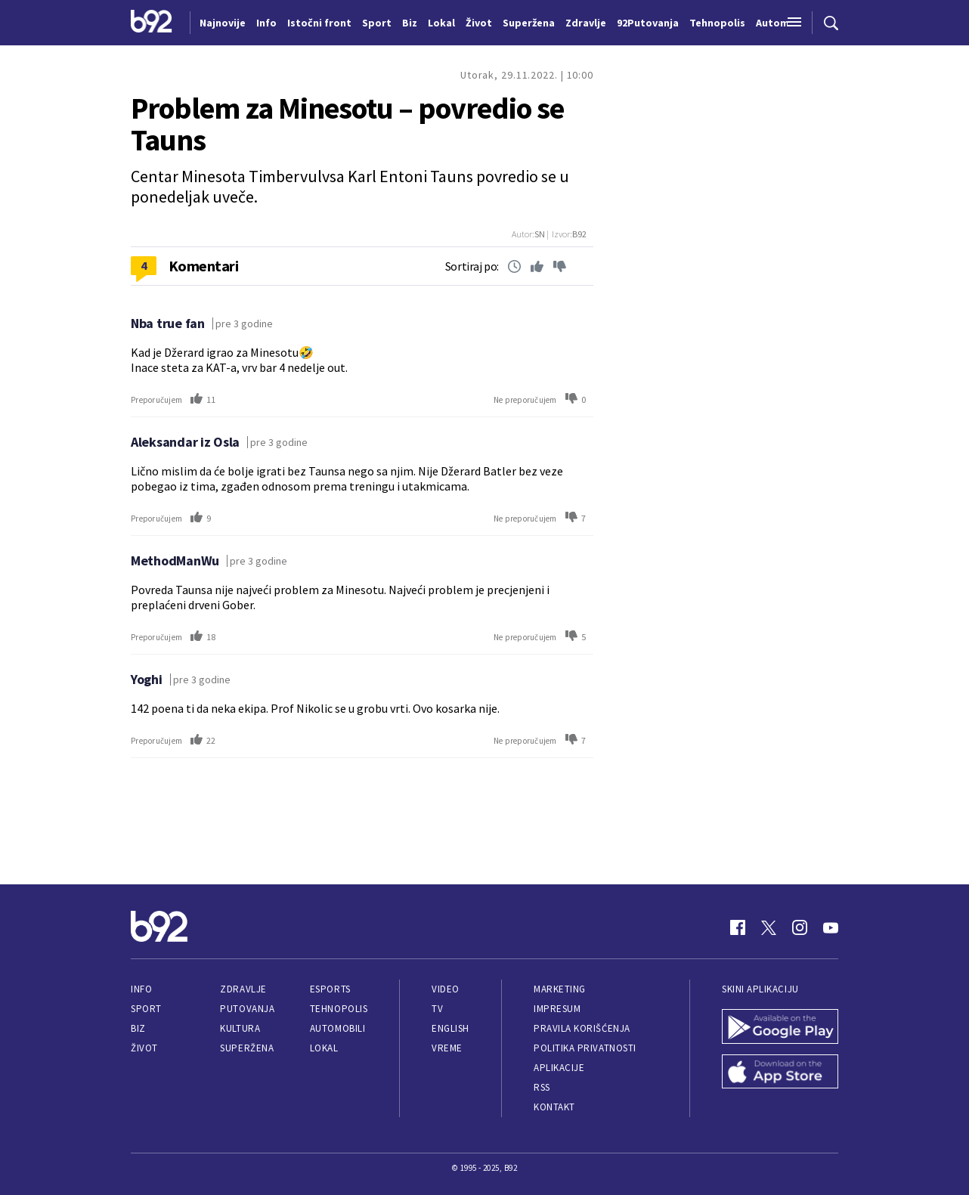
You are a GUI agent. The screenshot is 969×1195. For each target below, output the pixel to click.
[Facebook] (737, 927)
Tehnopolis (338, 1008)
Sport (146, 1008)
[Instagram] (799, 927)
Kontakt (554, 1107)
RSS (542, 1087)
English (450, 1028)
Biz (138, 1028)
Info (141, 989)
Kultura (240, 1028)
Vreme (447, 1048)
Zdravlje (243, 989)
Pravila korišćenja (582, 1028)
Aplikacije (559, 1067)
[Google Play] (780, 1028)
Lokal (324, 1048)
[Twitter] (768, 927)
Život (144, 1048)
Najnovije (223, 22)
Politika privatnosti (585, 1048)
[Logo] (151, 23)
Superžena (247, 1048)
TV (437, 1008)
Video (446, 989)
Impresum (557, 1008)
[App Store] (780, 1073)
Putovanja (247, 1008)
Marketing (560, 989)
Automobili (337, 1028)
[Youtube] (830, 927)
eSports (330, 989)
